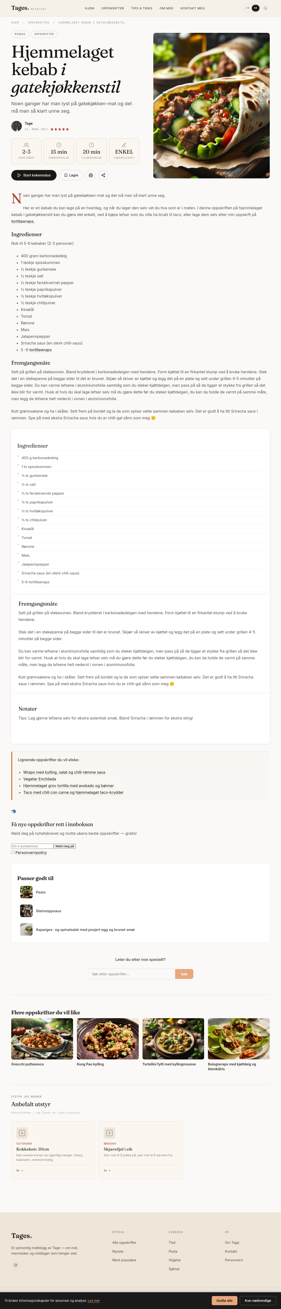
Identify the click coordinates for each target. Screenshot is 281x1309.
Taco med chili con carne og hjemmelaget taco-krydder (73, 792)
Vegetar (175, 1260)
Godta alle (225, 1301)
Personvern (234, 1260)
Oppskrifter (38, 22)
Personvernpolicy (31, 852)
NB (255, 8)
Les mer (94, 1301)
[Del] (103, 175)
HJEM (89, 8)
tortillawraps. (23, 221)
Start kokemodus (34, 175)
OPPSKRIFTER (113, 8)
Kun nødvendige (258, 1301)
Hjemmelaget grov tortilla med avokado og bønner (68, 785)
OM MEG (166, 8)
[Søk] (265, 8)
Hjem (15, 22)
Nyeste (117, 1251)
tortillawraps (40, 349)
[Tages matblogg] (28, 8)
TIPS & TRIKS (141, 8)
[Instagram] (15, 1265)
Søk (184, 974)
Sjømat (174, 1269)
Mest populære (124, 1260)
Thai (172, 1242)
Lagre (71, 175)
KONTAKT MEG (193, 8)
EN (247, 8)
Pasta (173, 1251)
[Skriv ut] (91, 175)
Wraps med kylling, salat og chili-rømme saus (64, 772)
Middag (20, 34)
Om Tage (232, 1242)
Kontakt (231, 1251)
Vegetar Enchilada (39, 779)
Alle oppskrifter (124, 1242)
